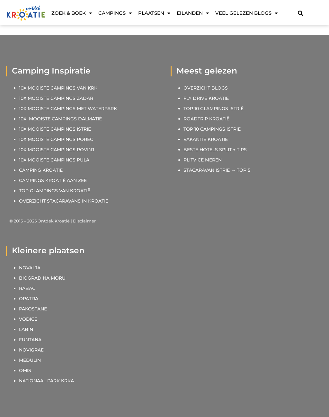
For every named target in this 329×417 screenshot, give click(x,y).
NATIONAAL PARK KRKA (46, 381)
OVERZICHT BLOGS (205, 88)
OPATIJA (28, 298)
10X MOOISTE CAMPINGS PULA (54, 160)
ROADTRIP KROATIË (206, 119)
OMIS (25, 370)
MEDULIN (30, 360)
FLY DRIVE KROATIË (206, 98)
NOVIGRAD (32, 350)
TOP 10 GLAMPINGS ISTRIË (213, 108)
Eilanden (193, 13)
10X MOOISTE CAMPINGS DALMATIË (60, 119)
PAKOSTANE (33, 309)
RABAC (27, 288)
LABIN (26, 329)
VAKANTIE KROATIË (206, 139)
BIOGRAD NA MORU (42, 278)
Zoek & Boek (71, 13)
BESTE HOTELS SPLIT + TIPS (215, 149)
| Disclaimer (83, 220)
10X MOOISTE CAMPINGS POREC (56, 139)
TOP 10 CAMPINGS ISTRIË (212, 129)
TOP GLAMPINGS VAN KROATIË (54, 191)
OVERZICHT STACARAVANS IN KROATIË (63, 201)
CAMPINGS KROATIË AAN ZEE (53, 180)
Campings (115, 13)
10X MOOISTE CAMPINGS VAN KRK (58, 88)
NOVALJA (29, 268)
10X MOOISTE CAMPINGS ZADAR (56, 98)
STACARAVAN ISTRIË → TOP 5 (216, 170)
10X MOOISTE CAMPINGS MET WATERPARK (68, 108)
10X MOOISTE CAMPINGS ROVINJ (56, 149)
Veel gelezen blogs (246, 13)
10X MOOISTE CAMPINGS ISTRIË (55, 129)
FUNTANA (30, 340)
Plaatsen (154, 13)
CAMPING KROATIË (41, 170)
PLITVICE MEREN (202, 160)
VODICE (28, 319)
